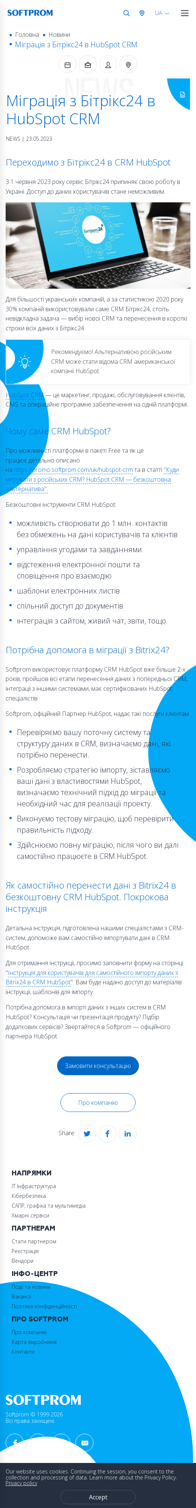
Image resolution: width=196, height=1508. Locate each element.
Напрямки (31, 1173)
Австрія (143, 13)
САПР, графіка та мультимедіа (49, 1205)
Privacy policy (21, 1483)
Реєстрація (25, 1251)
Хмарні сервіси (30, 1215)
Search (126, 13)
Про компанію (98, 1102)
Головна (27, 34)
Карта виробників (34, 1341)
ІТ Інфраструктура (34, 1186)
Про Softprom (40, 1319)
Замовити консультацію (98, 1066)
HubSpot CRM (25, 395)
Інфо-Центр (35, 1274)
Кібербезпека (29, 1195)
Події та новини (31, 1286)
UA (158, 13)
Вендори (22, 1260)
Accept (98, 1497)
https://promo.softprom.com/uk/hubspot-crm (73, 470)
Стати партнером (34, 1241)
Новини (59, 34)
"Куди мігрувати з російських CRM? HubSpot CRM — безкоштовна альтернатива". (92, 479)
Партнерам (33, 1228)
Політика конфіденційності (44, 1306)
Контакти (23, 1351)
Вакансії (21, 1296)
